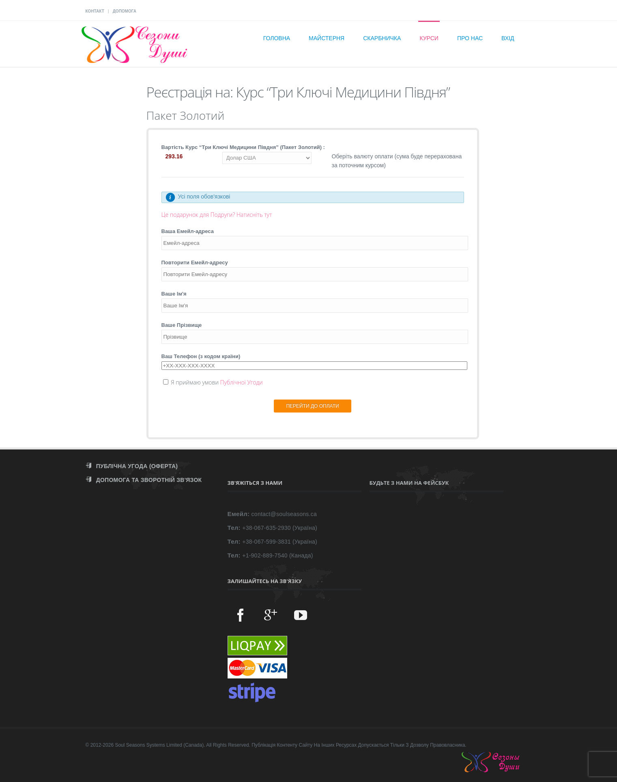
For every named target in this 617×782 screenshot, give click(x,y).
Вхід (507, 38)
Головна (276, 38)
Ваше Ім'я (174, 294)
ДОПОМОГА (124, 11)
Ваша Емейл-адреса (187, 231)
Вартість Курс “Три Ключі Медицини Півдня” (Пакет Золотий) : (243, 147)
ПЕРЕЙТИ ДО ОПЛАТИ (312, 406)
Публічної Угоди (241, 382)
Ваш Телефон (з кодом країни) (201, 356)
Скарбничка (382, 38)
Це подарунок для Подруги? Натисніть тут (216, 214)
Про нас (470, 38)
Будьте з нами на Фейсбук (409, 482)
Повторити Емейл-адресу (194, 262)
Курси (429, 38)
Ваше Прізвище (181, 325)
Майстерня (326, 38)
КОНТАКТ (95, 11)
